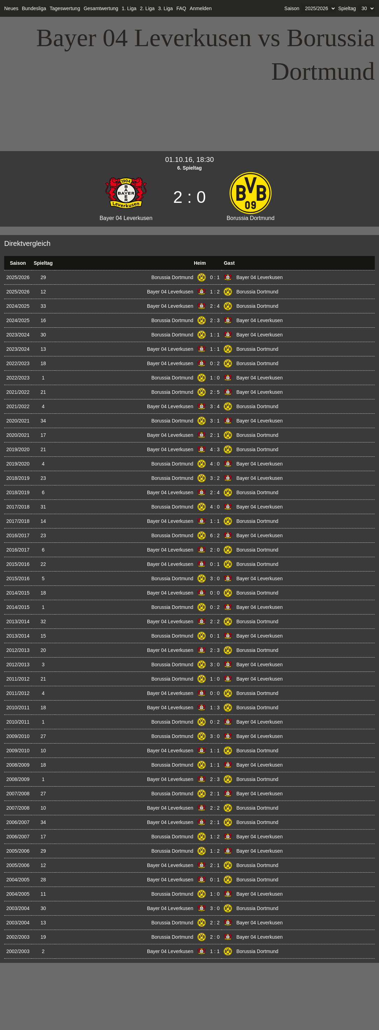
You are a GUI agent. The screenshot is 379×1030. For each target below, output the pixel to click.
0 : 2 (214, 363)
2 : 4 (214, 306)
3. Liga (165, 8)
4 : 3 (214, 449)
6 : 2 (214, 535)
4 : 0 (214, 464)
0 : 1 (214, 277)
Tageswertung (65, 8)
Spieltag (347, 8)
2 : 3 (214, 320)
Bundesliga (34, 8)
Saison (292, 8)
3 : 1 (214, 421)
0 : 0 (214, 593)
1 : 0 (214, 378)
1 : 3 (214, 707)
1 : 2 (214, 291)
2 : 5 (214, 392)
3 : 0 (214, 578)
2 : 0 (214, 550)
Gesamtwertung (101, 8)
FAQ (181, 8)
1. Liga (129, 8)
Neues (11, 8)
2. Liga (147, 8)
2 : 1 (214, 435)
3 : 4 (214, 406)
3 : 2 (214, 478)
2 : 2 (214, 621)
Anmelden (201, 8)
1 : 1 (214, 335)
